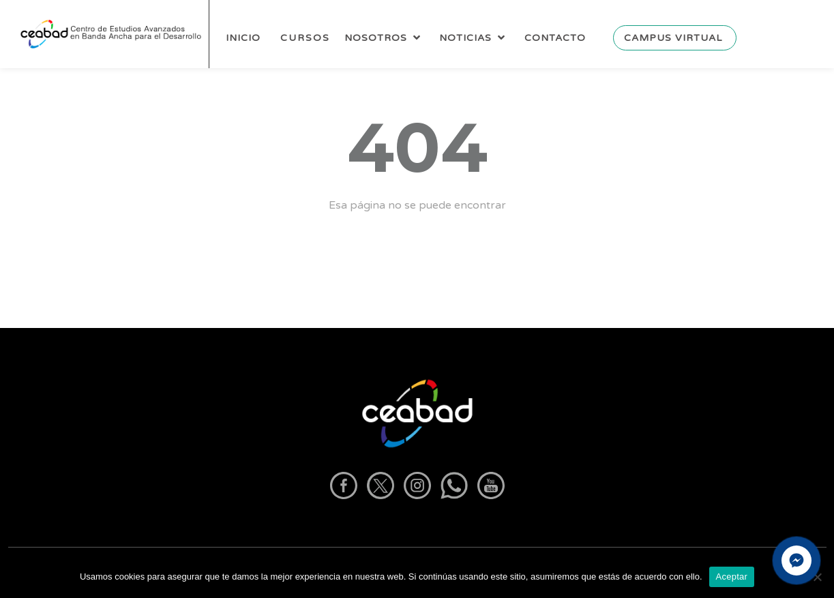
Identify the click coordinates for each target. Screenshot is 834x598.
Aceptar (732, 576)
